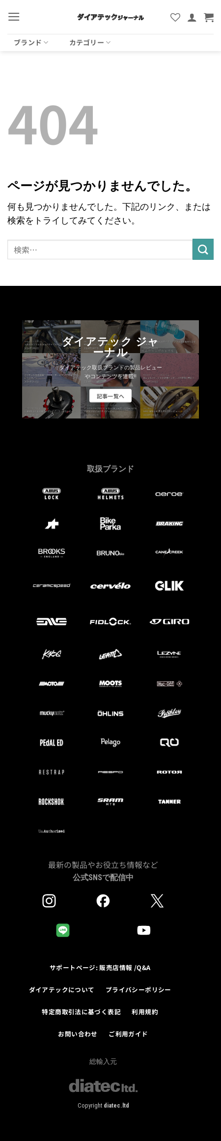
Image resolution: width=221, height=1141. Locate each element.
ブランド (31, 42)
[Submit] (203, 249)
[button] (14, 16)
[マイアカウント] (192, 17)
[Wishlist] (175, 17)
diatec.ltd (116, 1105)
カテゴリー (90, 42)
